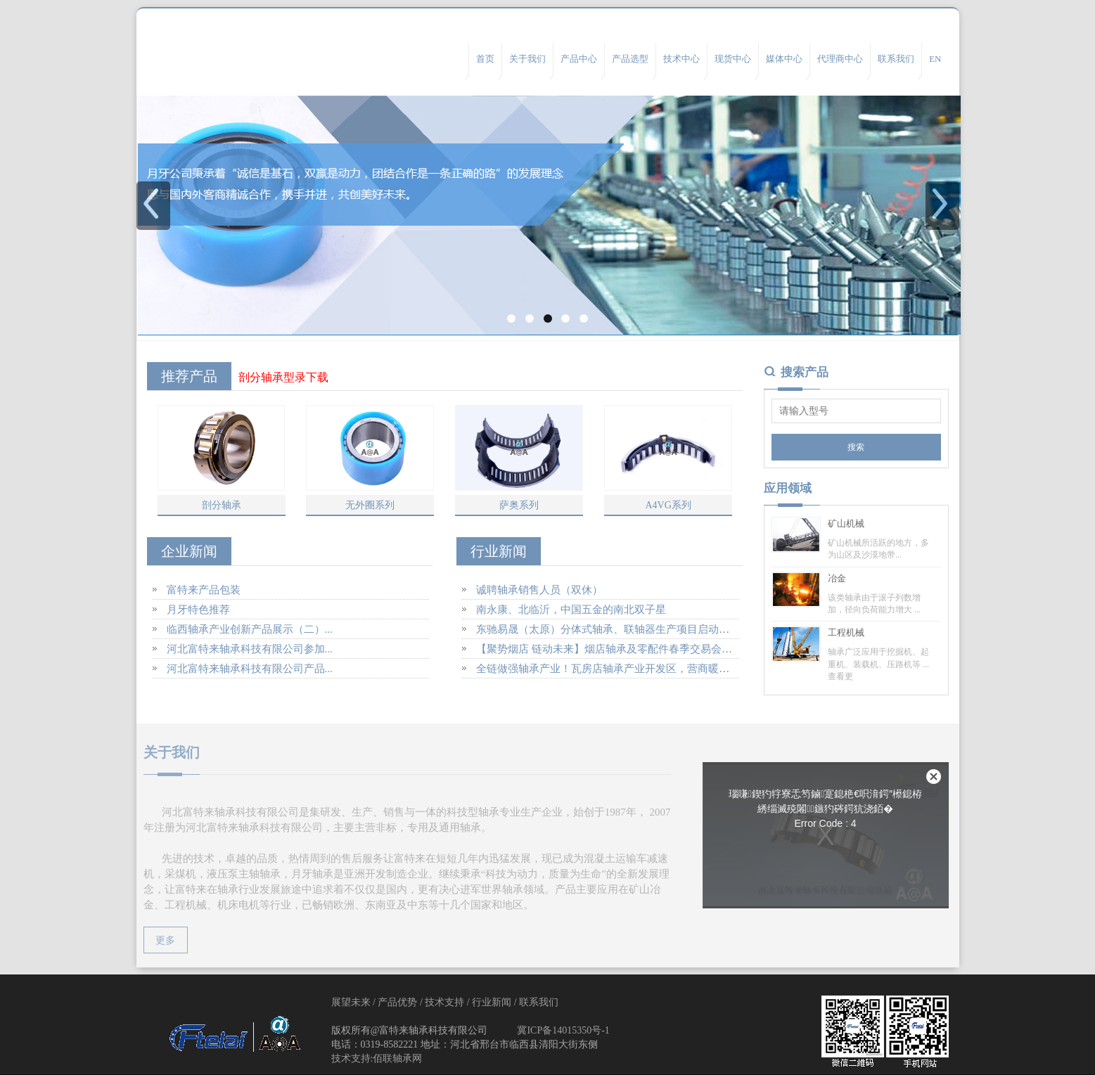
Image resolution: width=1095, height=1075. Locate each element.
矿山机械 (846, 523)
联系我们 (538, 1002)
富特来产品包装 (204, 590)
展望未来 (351, 1002)
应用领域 (788, 488)
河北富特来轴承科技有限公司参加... (250, 649)
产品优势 (397, 1002)
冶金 (837, 578)
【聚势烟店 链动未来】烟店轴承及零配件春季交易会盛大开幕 (620, 649)
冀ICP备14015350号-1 (563, 1030)
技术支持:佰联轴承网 (377, 1058)
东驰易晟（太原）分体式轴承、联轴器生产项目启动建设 (608, 629)
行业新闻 (491, 1002)
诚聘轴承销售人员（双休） (539, 590)
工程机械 (846, 632)
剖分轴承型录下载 (283, 377)
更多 (159, 940)
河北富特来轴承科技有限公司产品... (250, 668)
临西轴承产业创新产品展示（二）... (250, 629)
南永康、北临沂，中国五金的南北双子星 (571, 609)
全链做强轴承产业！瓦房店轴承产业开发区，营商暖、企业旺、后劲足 (639, 668)
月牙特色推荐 (198, 609)
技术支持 (444, 1002)
